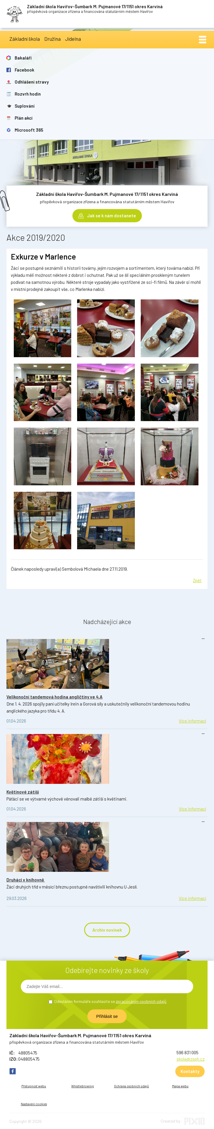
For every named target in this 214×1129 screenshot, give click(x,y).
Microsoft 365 (29, 130)
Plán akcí (24, 118)
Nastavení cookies (34, 1104)
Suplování (25, 106)
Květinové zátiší (22, 791)
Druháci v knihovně (25, 879)
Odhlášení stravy (32, 81)
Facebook (24, 69)
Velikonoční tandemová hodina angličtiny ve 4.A (54, 696)
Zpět (197, 580)
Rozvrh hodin (28, 93)
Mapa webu (180, 1086)
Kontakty (190, 1071)
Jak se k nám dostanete (111, 215)
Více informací (192, 720)
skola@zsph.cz (190, 1059)
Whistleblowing (82, 1086)
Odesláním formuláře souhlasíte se (110, 1001)
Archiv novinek (107, 930)
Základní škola (24, 39)
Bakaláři (23, 57)
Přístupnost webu (33, 1086)
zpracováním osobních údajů (141, 1001)
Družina (52, 39)
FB (12, 1071)
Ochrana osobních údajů (131, 1086)
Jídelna (73, 39)
